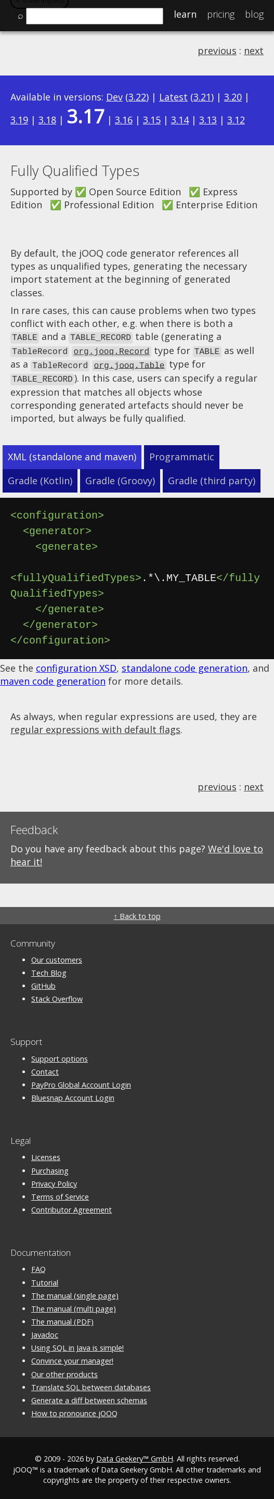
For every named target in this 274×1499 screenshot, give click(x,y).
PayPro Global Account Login (81, 1082)
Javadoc (44, 1332)
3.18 (47, 120)
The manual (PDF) (62, 1319)
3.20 (233, 97)
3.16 (124, 120)
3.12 (236, 120)
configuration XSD (76, 665)
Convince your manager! (72, 1358)
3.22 (137, 97)
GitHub (43, 983)
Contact (45, 1069)
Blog (254, 14)
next (254, 50)
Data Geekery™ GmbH (134, 1456)
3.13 (208, 120)
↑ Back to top (136, 913)
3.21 (202, 97)
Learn (185, 14)
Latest (173, 97)
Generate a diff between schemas (89, 1397)
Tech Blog (49, 970)
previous (217, 50)
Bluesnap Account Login (72, 1095)
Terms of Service (60, 1194)
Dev (114, 97)
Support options (59, 1056)
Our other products (64, 1371)
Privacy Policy (54, 1181)
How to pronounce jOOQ (74, 1410)
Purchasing (50, 1168)
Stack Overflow (57, 996)
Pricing (220, 14)
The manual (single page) (75, 1293)
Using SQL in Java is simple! (77, 1345)
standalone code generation (184, 665)
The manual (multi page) (73, 1306)
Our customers (56, 957)
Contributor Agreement (71, 1207)
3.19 (19, 120)
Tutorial (44, 1279)
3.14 (180, 120)
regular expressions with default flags (95, 726)
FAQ (38, 1266)
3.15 (152, 120)
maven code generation (53, 678)
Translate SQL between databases (91, 1384)
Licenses (45, 1154)
